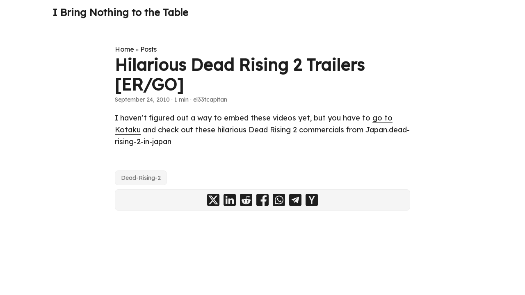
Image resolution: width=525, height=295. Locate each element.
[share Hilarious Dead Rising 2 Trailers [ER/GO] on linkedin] (230, 200)
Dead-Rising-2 (141, 178)
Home (124, 49)
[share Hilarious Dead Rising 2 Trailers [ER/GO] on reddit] (246, 200)
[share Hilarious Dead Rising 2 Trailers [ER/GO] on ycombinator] (312, 200)
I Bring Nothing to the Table (120, 12)
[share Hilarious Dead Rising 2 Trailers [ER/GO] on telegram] (295, 200)
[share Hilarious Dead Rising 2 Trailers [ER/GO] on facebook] (262, 200)
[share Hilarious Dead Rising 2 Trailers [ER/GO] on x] (213, 200)
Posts (148, 49)
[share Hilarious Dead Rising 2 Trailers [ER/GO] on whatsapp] (279, 200)
